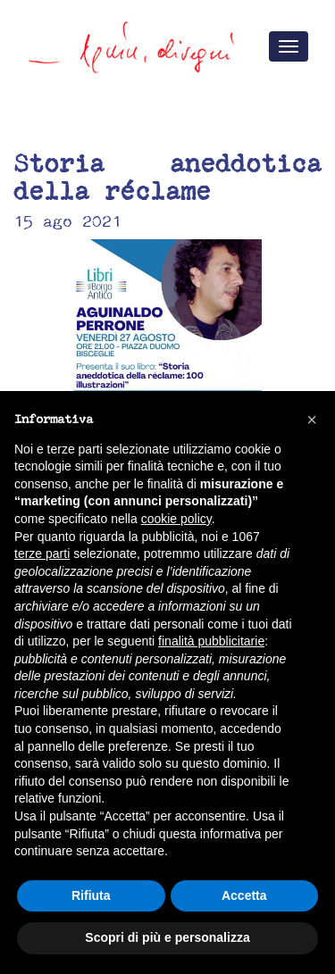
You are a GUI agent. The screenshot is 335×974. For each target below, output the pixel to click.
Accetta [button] (244, 895)
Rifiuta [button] (91, 895)
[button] (311, 419)
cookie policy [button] (176, 519)
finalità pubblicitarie (211, 641)
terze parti (42, 553)
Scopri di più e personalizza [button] (167, 937)
